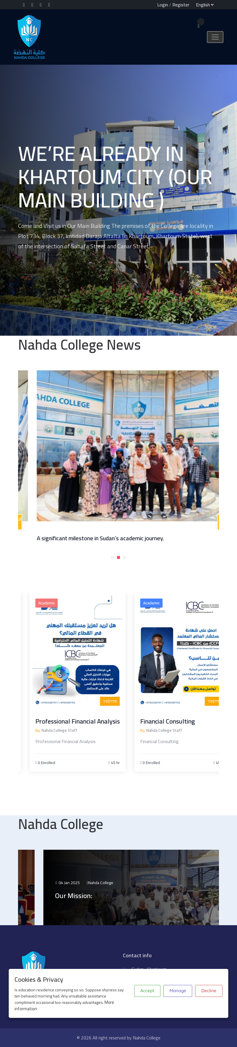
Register (180, 4)
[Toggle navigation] (215, 37)
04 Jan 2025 (116, 882)
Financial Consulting (190, 721)
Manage (177, 990)
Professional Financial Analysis (101, 721)
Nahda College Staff (82, 730)
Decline (208, 990)
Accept (147, 990)
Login (162, 4)
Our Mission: (122, 895)
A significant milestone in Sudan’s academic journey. (141, 538)
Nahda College (149, 882)
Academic (69, 603)
